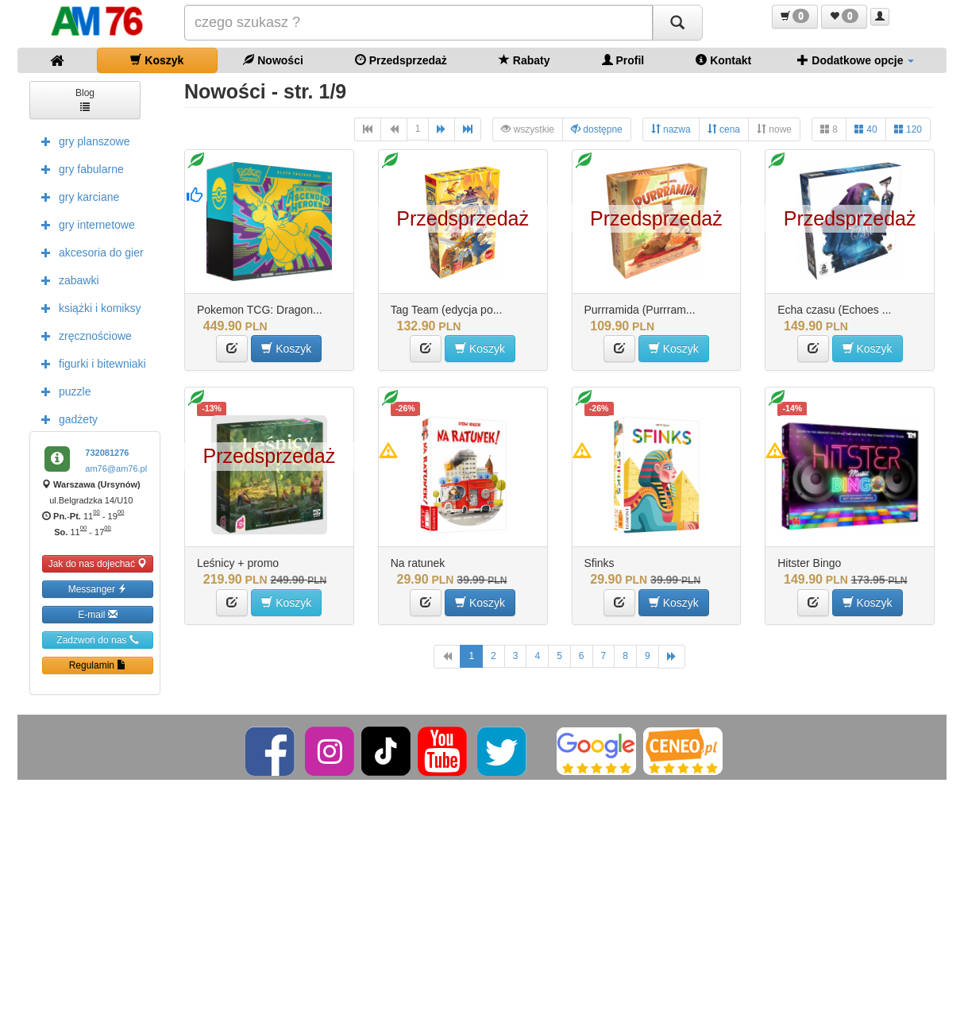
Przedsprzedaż (401, 60)
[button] (795, 17)
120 (908, 129)
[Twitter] (503, 750)
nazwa (671, 129)
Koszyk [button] (286, 348)
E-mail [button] (97, 614)
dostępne (597, 129)
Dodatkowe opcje (855, 60)
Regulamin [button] (98, 665)
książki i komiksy (87, 307)
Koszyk (156, 60)
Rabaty (524, 60)
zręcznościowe (82, 335)
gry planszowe (81, 140)
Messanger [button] (98, 589)
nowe (774, 129)
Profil (623, 60)
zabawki (66, 279)
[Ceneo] (683, 750)
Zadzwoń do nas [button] (97, 640)
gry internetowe (84, 224)
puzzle (62, 390)
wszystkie (527, 129)
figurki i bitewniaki (89, 363)
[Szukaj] (677, 22)
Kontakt (723, 60)
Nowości (273, 60)
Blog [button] (84, 98)
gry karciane (76, 196)
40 (865, 129)
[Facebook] (271, 750)
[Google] (596, 750)
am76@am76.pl (116, 468)
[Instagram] (331, 750)
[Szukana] (418, 22)
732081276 (107, 452)
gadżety (65, 418)
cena (724, 129)
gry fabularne (78, 168)
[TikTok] (386, 750)
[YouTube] (443, 750)
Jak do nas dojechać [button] (98, 563)
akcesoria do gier (88, 251)
